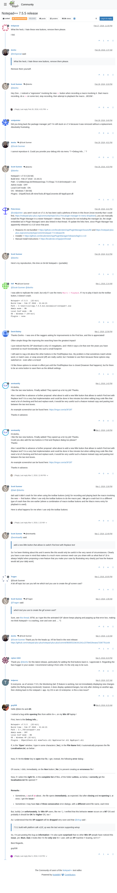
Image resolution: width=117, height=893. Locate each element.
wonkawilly (15, 384)
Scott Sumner (16, 84)
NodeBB (56, 875)
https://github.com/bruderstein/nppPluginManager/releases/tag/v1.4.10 (55, 236)
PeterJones (15, 209)
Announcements (19, 18)
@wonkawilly (29, 534)
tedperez (14, 680)
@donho (27, 84)
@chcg (78, 820)
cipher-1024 (16, 658)
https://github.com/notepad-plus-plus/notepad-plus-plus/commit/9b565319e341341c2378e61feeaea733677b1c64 (60, 643)
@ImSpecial (16, 54)
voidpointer (15, 120)
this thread (24, 618)
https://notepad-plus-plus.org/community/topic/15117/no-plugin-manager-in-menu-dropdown (55, 216)
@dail (13, 490)
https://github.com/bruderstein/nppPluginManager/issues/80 (65, 230)
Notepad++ (67, 870)
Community (27, 4)
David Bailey (16, 332)
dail (12, 284)
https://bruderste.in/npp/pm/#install (56, 239)
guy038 (14, 705)
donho (13, 50)
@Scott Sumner (24, 143)
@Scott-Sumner (18, 146)
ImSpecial (15, 26)
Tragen (14, 577)
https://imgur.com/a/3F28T (60, 409)
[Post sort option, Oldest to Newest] (96, 19)
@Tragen (28, 599)
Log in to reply (106, 19)
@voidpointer (17, 213)
